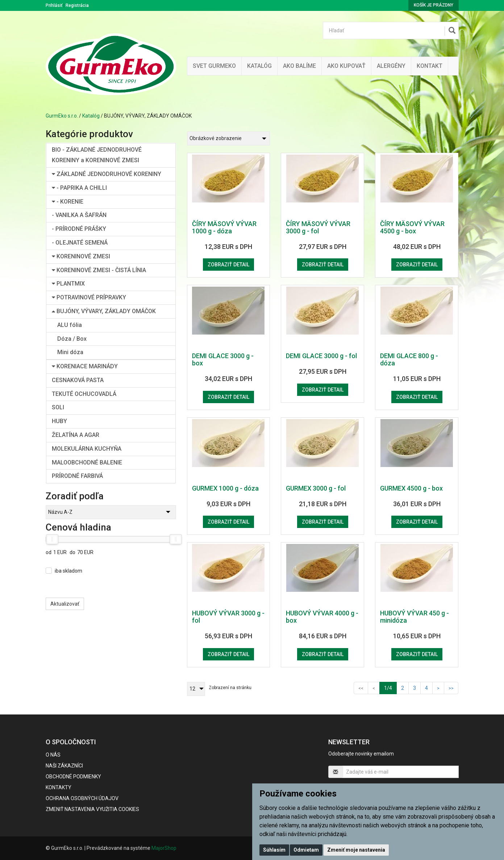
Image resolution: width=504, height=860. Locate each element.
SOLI (58, 407)
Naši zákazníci (64, 766)
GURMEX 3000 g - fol (316, 488)
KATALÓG (259, 65)
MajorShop (163, 848)
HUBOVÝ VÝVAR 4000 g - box (322, 616)
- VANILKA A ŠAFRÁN (79, 215)
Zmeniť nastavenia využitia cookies (92, 809)
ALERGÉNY (391, 65)
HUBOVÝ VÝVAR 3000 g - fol (228, 616)
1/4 (390, 687)
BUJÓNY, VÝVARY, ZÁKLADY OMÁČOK (104, 311)
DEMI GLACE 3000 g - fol (321, 356)
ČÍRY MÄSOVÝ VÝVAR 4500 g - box (412, 227)
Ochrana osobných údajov (82, 798)
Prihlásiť (54, 5)
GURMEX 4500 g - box (411, 488)
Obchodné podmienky (73, 776)
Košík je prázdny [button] (433, 5)
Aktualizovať (64, 604)
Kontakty (58, 787)
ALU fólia (69, 325)
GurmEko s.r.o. (62, 116)
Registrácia (77, 5)
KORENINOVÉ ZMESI (81, 256)
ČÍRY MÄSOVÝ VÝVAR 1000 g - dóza (224, 227)
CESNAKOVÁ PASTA (78, 380)
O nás (53, 755)
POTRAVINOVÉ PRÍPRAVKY (89, 297)
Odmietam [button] (306, 850)
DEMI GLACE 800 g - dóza (409, 359)
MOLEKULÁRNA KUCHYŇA (86, 448)
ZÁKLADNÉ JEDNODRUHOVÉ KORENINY (106, 174)
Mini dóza (70, 352)
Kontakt (429, 65)
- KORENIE (67, 201)
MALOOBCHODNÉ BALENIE (87, 462)
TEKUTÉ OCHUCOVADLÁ (84, 393)
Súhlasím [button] (274, 850)
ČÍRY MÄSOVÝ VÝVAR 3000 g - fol (318, 227)
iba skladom (68, 571)
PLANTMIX (68, 283)
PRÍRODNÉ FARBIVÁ (77, 475)
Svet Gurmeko (214, 65)
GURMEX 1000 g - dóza (225, 488)
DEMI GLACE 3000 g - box (223, 359)
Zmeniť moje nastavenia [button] (356, 850)
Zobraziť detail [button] (228, 264)
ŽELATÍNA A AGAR (75, 434)
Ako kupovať (346, 65)
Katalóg (91, 116)
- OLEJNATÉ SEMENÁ (80, 242)
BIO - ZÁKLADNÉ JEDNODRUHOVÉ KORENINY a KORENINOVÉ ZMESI (97, 155)
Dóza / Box (72, 338)
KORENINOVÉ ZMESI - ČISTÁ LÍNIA (99, 270)
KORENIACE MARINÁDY (85, 366)
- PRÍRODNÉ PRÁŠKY (79, 228)
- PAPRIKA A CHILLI (79, 187)
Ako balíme (299, 65)
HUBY (59, 421)
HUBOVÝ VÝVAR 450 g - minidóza (414, 616)
